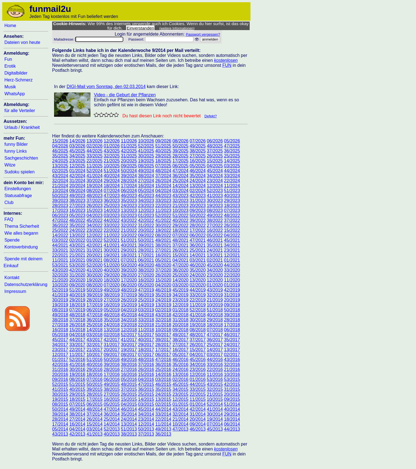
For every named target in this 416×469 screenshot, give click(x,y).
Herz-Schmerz (18, 80)
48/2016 (146, 359)
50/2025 (180, 146)
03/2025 (232, 165)
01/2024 (77, 170)
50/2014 (60, 409)
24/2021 (215, 250)
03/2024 (180, 190)
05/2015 (112, 404)
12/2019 (180, 305)
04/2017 (198, 354)
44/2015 (198, 384)
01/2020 (215, 285)
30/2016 (77, 369)
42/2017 (112, 339)
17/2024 (129, 185)
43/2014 (180, 409)
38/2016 (129, 364)
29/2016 (95, 369)
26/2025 (215, 155)
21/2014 (180, 419)
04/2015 (129, 404)
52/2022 (163, 215)
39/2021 (146, 245)
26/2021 (180, 250)
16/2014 (77, 424)
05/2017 (180, 354)
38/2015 (112, 389)
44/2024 (232, 170)
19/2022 (163, 230)
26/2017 (198, 344)
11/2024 (232, 185)
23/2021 (232, 250)
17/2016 (112, 374)
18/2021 (129, 255)
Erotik (10, 66)
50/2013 (146, 429)
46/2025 (60, 151)
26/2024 (163, 180)
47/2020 (180, 265)
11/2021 (60, 260)
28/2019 (95, 300)
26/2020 (163, 275)
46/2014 (129, 409)
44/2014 (163, 409)
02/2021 (215, 260)
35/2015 (163, 389)
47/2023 (112, 195)
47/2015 (146, 384)
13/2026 (95, 141)
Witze (9, 165)
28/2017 (163, 344)
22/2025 (95, 160)
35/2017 (232, 339)
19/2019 (60, 305)
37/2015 (129, 389)
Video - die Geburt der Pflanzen (125, 94)
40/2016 (95, 364)
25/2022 (60, 230)
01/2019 (232, 285)
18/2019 (77, 305)
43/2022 (129, 220)
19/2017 (129, 349)
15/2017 (198, 349)
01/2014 (198, 404)
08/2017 (129, 354)
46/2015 (163, 384)
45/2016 (198, 359)
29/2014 (232, 414)
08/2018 (198, 329)
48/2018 (77, 314)
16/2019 (112, 305)
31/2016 (60, 369)
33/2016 (215, 364)
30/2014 (215, 414)
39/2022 (198, 220)
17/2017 (163, 349)
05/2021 (163, 260)
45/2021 (232, 240)
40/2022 (180, 220)
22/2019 (198, 300)
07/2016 (95, 379)
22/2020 (232, 275)
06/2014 (232, 424)
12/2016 (198, 374)
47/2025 (232, 146)
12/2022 (95, 235)
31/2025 (129, 155)
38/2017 (180, 339)
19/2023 (215, 205)
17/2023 (60, 210)
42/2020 (77, 270)
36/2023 (112, 200)
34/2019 (180, 295)
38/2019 (112, 295)
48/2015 (129, 384)
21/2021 (77, 255)
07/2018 (215, 329)
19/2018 (198, 324)
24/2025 (60, 160)
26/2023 (95, 205)
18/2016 (95, 374)
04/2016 (146, 379)
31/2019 (232, 295)
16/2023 (77, 210)
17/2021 (146, 255)
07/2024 (112, 190)
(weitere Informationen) (177, 28)
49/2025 (198, 146)
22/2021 (60, 255)
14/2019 (146, 305)
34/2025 (77, 155)
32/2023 (180, 200)
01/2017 (60, 359)
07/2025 (163, 165)
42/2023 (198, 195)
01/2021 (232, 260)
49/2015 (112, 384)
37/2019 (129, 295)
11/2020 (232, 280)
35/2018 (112, 319)
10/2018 (163, 329)
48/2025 (215, 146)
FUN (226, 65)
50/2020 (129, 265)
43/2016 (232, 359)
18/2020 (112, 280)
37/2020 (163, 270)
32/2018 (163, 319)
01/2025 (129, 146)
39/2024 (129, 175)
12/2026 (112, 141)
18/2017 (146, 349)
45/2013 (215, 429)
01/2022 (95, 240)
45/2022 (95, 220)
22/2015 (198, 394)
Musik (10, 86)
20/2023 (198, 205)
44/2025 (95, 151)
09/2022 (146, 235)
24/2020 (198, 275)
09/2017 (112, 354)
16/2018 (60, 329)
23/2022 (95, 230)
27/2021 (163, 250)
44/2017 (77, 339)
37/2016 (146, 364)
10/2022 (129, 235)
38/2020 (146, 270)
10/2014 (180, 424)
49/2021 (163, 240)
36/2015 (146, 389)
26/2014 (95, 419)
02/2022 (77, 240)
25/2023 (112, 205)
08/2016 (77, 379)
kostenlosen (226, 60)
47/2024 (180, 170)
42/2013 (77, 434)
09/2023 (198, 210)
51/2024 (112, 170)
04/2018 (77, 334)
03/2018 (95, 334)
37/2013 (146, 434)
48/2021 (180, 240)
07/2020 (112, 285)
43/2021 (77, 245)
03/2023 (112, 215)
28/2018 (232, 319)
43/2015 (215, 384)
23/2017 (60, 349)
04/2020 (163, 285)
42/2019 (232, 290)
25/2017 (215, 344)
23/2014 (146, 419)
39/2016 (112, 364)
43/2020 (60, 270)
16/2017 (180, 349)
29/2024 (112, 180)
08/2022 (163, 235)
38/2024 (146, 175)
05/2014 (60, 429)
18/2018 (215, 324)
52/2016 (77, 359)
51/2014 (232, 404)
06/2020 (129, 285)
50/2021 (146, 240)
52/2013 (112, 429)
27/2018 (60, 324)
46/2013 (198, 429)
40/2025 (163, 151)
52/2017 (129, 334)
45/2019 (180, 290)
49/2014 (77, 409)
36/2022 (60, 225)
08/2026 (180, 141)
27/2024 (146, 180)
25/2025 (232, 155)
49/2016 (129, 359)
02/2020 (198, 285)
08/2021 (112, 260)
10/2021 (77, 260)
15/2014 (95, 424)
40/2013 (112, 434)
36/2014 (112, 414)
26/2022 (232, 225)
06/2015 (95, 404)
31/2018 (180, 319)
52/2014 (215, 404)
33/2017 (77, 344)
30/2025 (146, 155)
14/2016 (163, 374)
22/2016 (215, 369)
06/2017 (163, 354)
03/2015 (146, 404)
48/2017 (198, 334)
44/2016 (215, 359)
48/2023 (95, 195)
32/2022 (129, 225)
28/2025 (180, 155)
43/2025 (112, 151)
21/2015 (215, 394)
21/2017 (95, 349)
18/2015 (77, 399)
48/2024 (163, 170)
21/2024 (60, 185)
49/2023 (77, 195)
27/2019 (112, 300)
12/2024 (215, 185)
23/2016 (198, 369)
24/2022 (77, 230)
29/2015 (77, 394)
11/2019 (198, 305)
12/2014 (146, 424)
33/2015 (198, 389)
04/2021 (180, 260)
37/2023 (95, 200)
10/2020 (60, 285)
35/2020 (198, 270)
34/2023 (146, 200)
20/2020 (77, 280)
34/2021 (232, 245)
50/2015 (95, 384)
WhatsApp (14, 93)
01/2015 (180, 404)
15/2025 (215, 160)
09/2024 (77, 190)
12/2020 (215, 280)
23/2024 (215, 180)
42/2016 (60, 364)
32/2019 (215, 295)
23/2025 (77, 160)
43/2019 (215, 290)
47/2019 (146, 290)
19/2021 (112, 255)
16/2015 (112, 399)
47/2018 (95, 314)
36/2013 (163, 434)
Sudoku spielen (19, 171)
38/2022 (215, 220)
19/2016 (77, 374)
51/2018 (215, 310)
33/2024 (232, 175)
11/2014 (163, 424)
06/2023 (60, 215)
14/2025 (232, 160)
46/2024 (198, 170)
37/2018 (77, 319)
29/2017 (146, 344)
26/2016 (146, 369)
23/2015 (180, 394)
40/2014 (232, 409)
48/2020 (163, 265)
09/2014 (198, 424)
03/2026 (77, 146)
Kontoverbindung (21, 247)
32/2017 (95, 344)
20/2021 (95, 255)
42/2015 (232, 384)
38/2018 (60, 319)
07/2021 (129, 260)
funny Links (15, 151)
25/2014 (112, 419)
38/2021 (163, 245)
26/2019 (129, 300)
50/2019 (95, 290)
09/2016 (60, 379)
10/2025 (112, 165)
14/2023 (112, 210)
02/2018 (112, 334)
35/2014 (129, 414)
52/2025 (146, 146)
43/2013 (60, 434)
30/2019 (60, 300)
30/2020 (95, 275)
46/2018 (112, 314)
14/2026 (77, 141)
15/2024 (163, 185)
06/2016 (112, 379)
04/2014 (77, 429)
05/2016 (129, 379)
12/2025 (77, 165)
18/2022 (180, 230)
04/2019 (129, 310)
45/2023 (146, 195)
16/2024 (146, 185)
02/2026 (95, 146)
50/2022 (198, 215)
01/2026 (112, 146)
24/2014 (129, 419)
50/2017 (163, 334)
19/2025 (146, 160)
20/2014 (198, 419)
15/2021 (180, 255)
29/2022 (180, 225)
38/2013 (129, 434)
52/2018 (198, 310)
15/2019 (129, 305)
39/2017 (163, 339)
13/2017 (232, 349)
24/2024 (198, 180)
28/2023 (60, 205)
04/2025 (215, 165)
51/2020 (112, 265)
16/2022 (215, 230)
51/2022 (180, 215)
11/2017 (77, 354)
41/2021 (112, 245)
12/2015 (180, 399)
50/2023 (60, 195)
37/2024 (163, 175)
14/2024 (180, 185)
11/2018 (146, 329)
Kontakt (11, 277)
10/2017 (95, 354)
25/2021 (198, 250)
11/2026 (129, 141)
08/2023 (215, 210)
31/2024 (77, 180)
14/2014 (112, 424)
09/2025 (129, 165)
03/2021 (198, 260)
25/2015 (146, 394)
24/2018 (112, 324)
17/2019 (95, 305)
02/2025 (60, 170)
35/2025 (60, 155)
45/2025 (77, 151)
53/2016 (215, 379)
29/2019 (77, 300)
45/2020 (215, 265)
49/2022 (215, 215)
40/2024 (112, 175)
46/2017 (232, 334)
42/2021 (95, 245)
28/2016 (112, 369)
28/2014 (60, 419)
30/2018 (198, 319)
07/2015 (77, 404)
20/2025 (129, 160)
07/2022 (180, 235)
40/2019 (77, 295)
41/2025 (146, 151)
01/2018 (180, 310)
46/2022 (77, 220)
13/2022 (77, 235)
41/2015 (60, 389)
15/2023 (95, 210)
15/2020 (163, 280)
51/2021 (129, 240)
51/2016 (95, 359)
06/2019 (95, 310)
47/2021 (198, 240)
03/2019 (146, 310)
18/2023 (232, 205)
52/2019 (60, 290)
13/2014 (129, 424)
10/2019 (215, 305)
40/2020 (112, 270)
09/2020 (77, 285)
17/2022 (198, 230)
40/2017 (146, 339)
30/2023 (215, 200)
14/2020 (180, 280)
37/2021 (180, 245)
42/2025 (129, 151)
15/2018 (77, 329)
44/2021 (60, 245)
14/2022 (60, 235)
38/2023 (77, 200)
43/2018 (163, 314)
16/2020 (146, 280)
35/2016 (180, 364)
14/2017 (215, 349)
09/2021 (95, 260)
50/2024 (129, 170)
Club (9, 202)
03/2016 (163, 379)
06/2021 (146, 260)
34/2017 (60, 344)
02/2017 (232, 354)
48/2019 (129, 290)
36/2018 (95, 319)
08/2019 (60, 310)
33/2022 (112, 225)
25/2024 (180, 180)
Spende (12, 240)
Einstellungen (17, 188)
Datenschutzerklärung (25, 284)
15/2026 (60, 141)
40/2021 (129, 245)
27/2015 (112, 394)
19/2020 (95, 280)
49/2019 (112, 290)
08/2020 (95, 285)
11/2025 (95, 165)
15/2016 (146, 374)
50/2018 (232, 310)
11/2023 (163, 210)
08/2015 (60, 404)
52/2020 (95, 265)
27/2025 (198, 155)
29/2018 (215, 319)
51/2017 (146, 334)
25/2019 (146, 300)
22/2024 (232, 180)
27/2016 (129, 369)
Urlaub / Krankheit (22, 127)
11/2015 (198, 399)
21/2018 (163, 324)
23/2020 (215, 275)
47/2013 (180, 429)
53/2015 (232, 379)
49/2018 (60, 314)
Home (10, 25)
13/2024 (198, 185)
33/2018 (146, 319)
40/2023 (232, 195)
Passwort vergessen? (203, 34)
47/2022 (60, 220)
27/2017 (180, 344)
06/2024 (129, 190)
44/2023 (163, 195)
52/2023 (215, 190)
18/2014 (232, 419)
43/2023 (180, 195)
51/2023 (232, 190)
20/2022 (146, 230)
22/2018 (146, 324)
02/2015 (163, 404)
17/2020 (129, 280)
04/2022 (232, 235)
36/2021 (198, 245)
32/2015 (215, 389)
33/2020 (232, 270)
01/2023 (146, 215)
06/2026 (215, 141)
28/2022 (198, 225)
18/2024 (112, 185)
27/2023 (77, 205)
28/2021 (146, 250)
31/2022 (146, 225)
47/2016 (163, 359)
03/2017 (215, 354)
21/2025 (112, 160)
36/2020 (180, 270)
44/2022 (112, 220)
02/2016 (180, 379)
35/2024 (198, 175)
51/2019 (77, 290)
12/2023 (146, 210)
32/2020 (60, 275)
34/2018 (129, 319)
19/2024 (95, 185)
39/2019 (95, 295)
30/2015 (60, 394)
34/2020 (215, 270)
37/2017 (198, 339)
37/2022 (232, 220)
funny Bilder (16, 144)
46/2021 (215, 240)
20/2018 (180, 324)
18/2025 (163, 160)
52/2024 (95, 170)
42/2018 (180, 314)
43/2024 (60, 175)
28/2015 (95, 394)
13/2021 (215, 255)
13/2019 (163, 305)
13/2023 (129, 210)
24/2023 (129, 205)
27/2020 (146, 275)
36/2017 (215, 339)
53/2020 (77, 265)
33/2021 (60, 250)
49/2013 (163, 429)
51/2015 (77, 384)
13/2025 (60, 165)
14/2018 (95, 329)
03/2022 (60, 240)
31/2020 (77, 275)
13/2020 (198, 280)
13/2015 (163, 399)
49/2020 (146, 265)
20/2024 (77, 185)
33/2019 (198, 295)
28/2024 (129, 180)
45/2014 (146, 409)
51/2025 (163, 146)
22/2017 (77, 349)
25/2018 (95, 324)
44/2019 (198, 290)
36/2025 (232, 151)
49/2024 (146, 170)
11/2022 (112, 235)
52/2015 (60, 384)
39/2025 (180, 151)
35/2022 (77, 225)
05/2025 (198, 165)
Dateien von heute (22, 42)
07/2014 (215, 424)
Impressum (15, 291)
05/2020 (146, 285)
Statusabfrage (18, 195)
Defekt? (210, 116)
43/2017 (95, 339)
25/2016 (163, 369)
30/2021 (112, 250)
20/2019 (232, 300)
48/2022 (232, 215)
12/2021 (232, 255)
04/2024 (163, 190)
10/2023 (180, 210)
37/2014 (95, 414)
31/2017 (112, 344)
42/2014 (198, 409)
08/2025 (146, 165)
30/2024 (95, 180)
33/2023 (163, 200)
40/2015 (77, 389)
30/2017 (129, 344)
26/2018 (77, 324)
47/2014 (112, 409)
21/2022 (129, 230)
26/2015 (129, 394)
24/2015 (163, 394)
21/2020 (60, 280)
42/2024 (77, 175)
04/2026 (60, 146)
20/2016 (60, 374)
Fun (8, 59)
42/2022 (146, 220)
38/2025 (198, 151)
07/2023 (232, 210)
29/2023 (232, 200)
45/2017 (60, 339)
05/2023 (77, 215)
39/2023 (60, 200)
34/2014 (146, 414)
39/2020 (129, 270)
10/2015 (215, 399)
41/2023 (215, 195)
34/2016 (198, 364)
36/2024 (180, 175)
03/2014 (95, 429)
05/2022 (215, 235)
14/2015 (146, 399)
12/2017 (60, 354)
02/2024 (198, 190)
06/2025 (180, 165)
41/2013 (95, 434)
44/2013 (232, 429)
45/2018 (129, 314)
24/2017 (232, 344)
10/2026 (146, 141)
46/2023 (129, 195)
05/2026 (232, 141)
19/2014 (215, 419)
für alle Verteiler (19, 110)
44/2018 (146, 314)
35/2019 (163, 295)
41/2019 (60, 295)
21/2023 (180, 205)
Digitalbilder (16, 73)
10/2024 (60, 190)
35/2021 (215, 245)
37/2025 (215, 151)
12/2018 (129, 329)
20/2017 (112, 349)
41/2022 (163, 220)
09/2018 (180, 329)
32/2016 (232, 364)
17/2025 (180, 160)
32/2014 (180, 414)
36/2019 (146, 295)
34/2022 (95, 225)
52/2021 (112, 240)
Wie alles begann (21, 233)
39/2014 (60, 414)
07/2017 (146, 354)
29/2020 (112, 275)
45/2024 (215, 170)
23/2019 (180, 300)
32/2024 (60, 180)
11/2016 (215, 374)
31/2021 (95, 250)
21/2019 (215, 300)
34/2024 (215, 175)
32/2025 (112, 155)
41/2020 (95, 270)
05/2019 (112, 310)
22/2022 (112, 230)
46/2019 (163, 290)
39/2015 (95, 389)
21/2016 (232, 369)
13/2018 (112, 329)
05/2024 (146, 190)
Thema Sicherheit (21, 226)
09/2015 (232, 399)
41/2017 (129, 339)
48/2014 (95, 409)
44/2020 (232, 265)
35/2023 (129, 200)
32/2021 (77, 250)
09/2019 (232, 305)
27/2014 (77, 419)
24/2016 (180, 369)
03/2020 (180, 285)
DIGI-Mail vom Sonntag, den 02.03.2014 (105, 86)
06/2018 (232, 329)
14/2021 (198, 255)
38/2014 (77, 414)
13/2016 (180, 374)
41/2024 (95, 175)
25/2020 (180, 275)
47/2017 (215, 334)
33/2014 (163, 414)
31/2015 (232, 389)
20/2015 (232, 394)
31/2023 (198, 200)
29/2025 (163, 155)
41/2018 (198, 314)
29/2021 (129, 250)
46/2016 (180, 359)
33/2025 (95, 155)
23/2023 (146, 205)
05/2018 (60, 334)
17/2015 (95, 399)
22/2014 (163, 419)
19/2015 (60, 399)
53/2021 (60, 265)
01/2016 (198, 379)
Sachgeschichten (21, 158)
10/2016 (232, 374)
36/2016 (163, 364)
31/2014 (198, 414)
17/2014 (60, 424)
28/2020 (129, 275)
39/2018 (232, 314)
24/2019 (163, 300)
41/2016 (77, 364)
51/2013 (129, 429)
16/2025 (198, 160)
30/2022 (163, 225)
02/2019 (163, 310)
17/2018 (232, 324)
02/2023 (129, 215)
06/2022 (198, 235)
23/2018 (129, 324)
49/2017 (180, 334)
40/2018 (215, 314)
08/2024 (95, 190)
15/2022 (232, 230)
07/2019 (77, 310)
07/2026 (198, 141)
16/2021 (163, 255)
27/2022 (215, 225)
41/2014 (215, 409)
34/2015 (180, 389)
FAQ (8, 219)
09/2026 (163, 141)
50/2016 (112, 359)
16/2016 (129, 374)
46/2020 (198, 265)
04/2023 (95, 215)
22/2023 (163, 205)
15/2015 (129, 399)
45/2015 (180, 384)
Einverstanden (140, 28)
